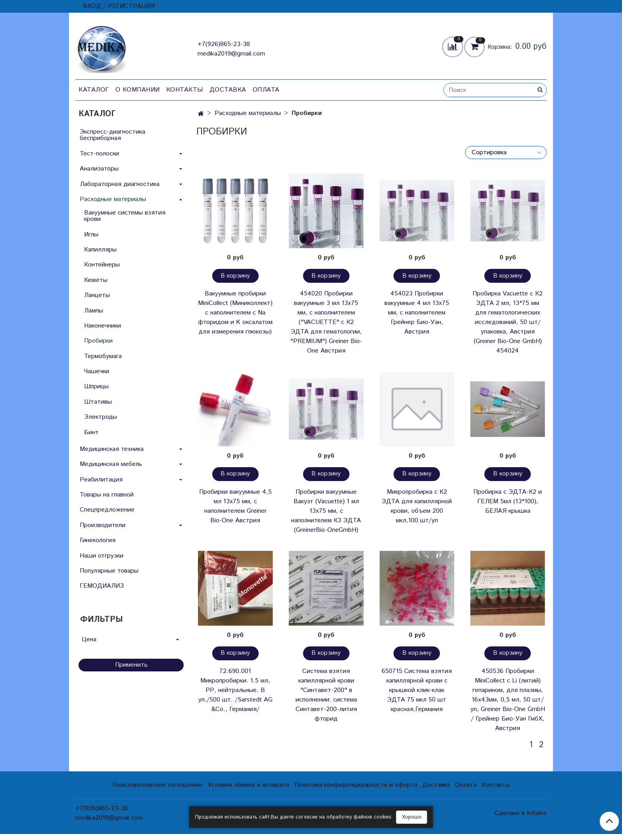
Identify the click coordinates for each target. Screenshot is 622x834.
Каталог (94, 89)
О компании (137, 89)
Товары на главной (107, 494)
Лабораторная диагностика (119, 184)
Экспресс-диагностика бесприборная (112, 135)
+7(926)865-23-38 (224, 44)
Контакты (184, 89)
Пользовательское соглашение (157, 785)
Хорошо (412, 817)
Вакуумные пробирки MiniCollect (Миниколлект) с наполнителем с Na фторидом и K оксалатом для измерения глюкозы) (235, 312)
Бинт (91, 432)
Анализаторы (99, 168)
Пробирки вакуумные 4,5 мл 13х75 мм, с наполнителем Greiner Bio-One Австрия (235, 506)
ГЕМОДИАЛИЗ (102, 586)
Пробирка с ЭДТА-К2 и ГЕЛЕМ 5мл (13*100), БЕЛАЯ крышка (507, 501)
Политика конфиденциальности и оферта (355, 785)
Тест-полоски (99, 153)
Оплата (266, 89)
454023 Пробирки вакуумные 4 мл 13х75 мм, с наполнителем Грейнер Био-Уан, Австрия (416, 312)
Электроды (100, 417)
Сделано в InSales (521, 813)
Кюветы (96, 280)
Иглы (91, 234)
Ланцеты (97, 295)
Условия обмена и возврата (248, 785)
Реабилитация (101, 479)
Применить (131, 664)
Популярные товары (109, 570)
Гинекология (97, 540)
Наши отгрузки (101, 555)
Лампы (93, 310)
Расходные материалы (248, 113)
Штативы (98, 401)
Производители (102, 525)
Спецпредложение (107, 509)
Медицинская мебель (111, 464)
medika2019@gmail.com (231, 53)
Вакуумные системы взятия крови (124, 216)
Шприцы (96, 386)
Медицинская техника (112, 449)
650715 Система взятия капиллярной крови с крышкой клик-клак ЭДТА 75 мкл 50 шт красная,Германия (417, 690)
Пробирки (98, 340)
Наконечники (102, 325)
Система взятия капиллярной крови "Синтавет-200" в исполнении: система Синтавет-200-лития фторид (326, 695)
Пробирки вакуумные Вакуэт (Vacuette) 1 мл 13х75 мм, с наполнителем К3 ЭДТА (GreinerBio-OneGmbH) (326, 511)
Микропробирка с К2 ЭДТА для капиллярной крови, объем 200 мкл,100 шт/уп (417, 506)
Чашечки (96, 371)
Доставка (227, 89)
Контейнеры (102, 264)
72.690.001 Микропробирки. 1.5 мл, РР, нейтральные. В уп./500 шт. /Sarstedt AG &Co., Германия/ (235, 690)
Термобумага (103, 356)
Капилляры (100, 249)
